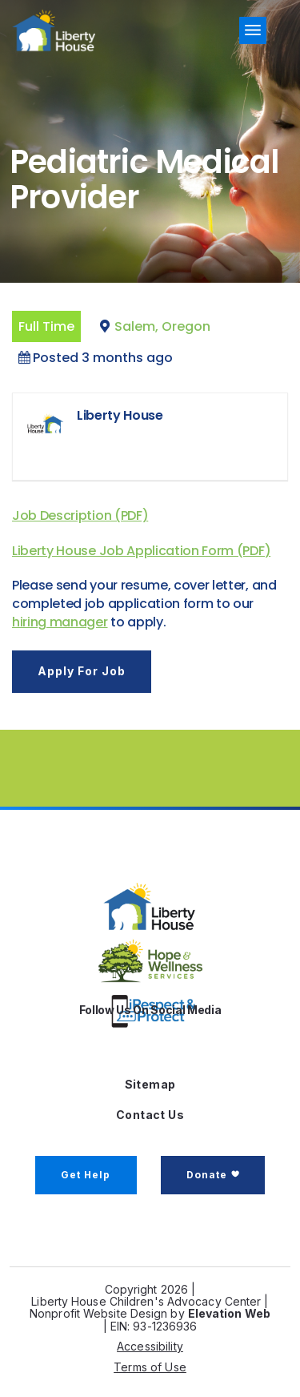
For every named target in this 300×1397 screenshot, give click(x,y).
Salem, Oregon (162, 326)
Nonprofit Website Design (98, 1313)
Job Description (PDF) (80, 515)
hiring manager (60, 622)
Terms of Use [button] (150, 1367)
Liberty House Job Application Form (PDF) (141, 550)
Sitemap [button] (150, 1084)
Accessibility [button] (150, 1346)
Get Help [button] (86, 1175)
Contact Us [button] (150, 1114)
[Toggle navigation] (253, 30)
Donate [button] (206, 1175)
